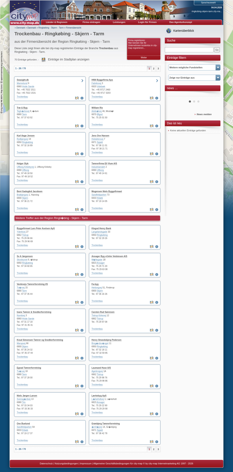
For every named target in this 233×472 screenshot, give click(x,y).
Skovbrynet (22, 260)
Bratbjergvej (22, 195)
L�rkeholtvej (98, 399)
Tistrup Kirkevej (99, 315)
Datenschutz (46, 463)
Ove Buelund (23, 423)
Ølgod (100, 114)
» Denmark (20, 28)
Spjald (100, 142)
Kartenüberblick (183, 30)
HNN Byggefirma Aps (102, 80)
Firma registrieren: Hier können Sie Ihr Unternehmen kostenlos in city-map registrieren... (142, 44)
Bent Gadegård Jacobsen (29, 191)
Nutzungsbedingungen (66, 463)
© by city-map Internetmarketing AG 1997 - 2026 (168, 463)
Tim (23, 402)
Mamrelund (22, 83)
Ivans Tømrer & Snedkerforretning (34, 312)
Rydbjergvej (22, 139)
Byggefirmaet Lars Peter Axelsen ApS (36, 228)
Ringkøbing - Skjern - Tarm (51, 28)
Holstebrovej (97, 139)
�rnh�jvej (97, 427)
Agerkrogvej (97, 371)
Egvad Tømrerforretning (29, 368)
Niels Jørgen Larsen (27, 396)
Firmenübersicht (73, 28)
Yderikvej (21, 232)
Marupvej (21, 343)
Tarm (24, 114)
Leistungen (119, 22)
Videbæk (101, 86)
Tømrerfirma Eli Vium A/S (104, 163)
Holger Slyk (22, 163)
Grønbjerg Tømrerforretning (106, 423)
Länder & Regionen (56, 22)
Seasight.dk (23, 80)
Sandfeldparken (99, 195)
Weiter (144, 57)
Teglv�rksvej (23, 111)
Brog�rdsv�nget (100, 343)
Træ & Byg (22, 108)
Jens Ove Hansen (100, 135)
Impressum (86, 463)
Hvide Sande (28, 86)
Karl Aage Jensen (26, 135)
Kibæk (100, 198)
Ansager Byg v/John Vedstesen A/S (109, 256)
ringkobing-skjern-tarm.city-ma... (207, 11)
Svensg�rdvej (24, 399)
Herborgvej (97, 287)
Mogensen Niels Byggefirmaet (107, 191)
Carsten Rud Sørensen (103, 312)
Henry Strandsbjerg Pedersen (106, 340)
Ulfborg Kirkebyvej (25, 167)
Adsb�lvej (97, 111)
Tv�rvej (21, 287)
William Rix (97, 108)
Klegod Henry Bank (101, 228)
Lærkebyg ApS (99, 396)
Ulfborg (25, 170)
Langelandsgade (99, 232)
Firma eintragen (91, 22)
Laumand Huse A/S (101, 368)
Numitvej (21, 315)
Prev (173, 94)
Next (214, 94)
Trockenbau (22, 97)
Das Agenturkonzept (180, 22)
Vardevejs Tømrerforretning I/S (32, 284)
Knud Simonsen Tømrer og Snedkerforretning (40, 340)
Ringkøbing (27, 142)
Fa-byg (95, 284)
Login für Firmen (147, 22)
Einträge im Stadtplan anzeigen (68, 59)
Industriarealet (98, 167)
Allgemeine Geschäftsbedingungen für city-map (117, 463)
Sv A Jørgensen (25, 256)
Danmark (31, 28)
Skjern (25, 198)
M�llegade (97, 260)
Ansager (100, 263)
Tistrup (25, 235)
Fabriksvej (96, 83)
